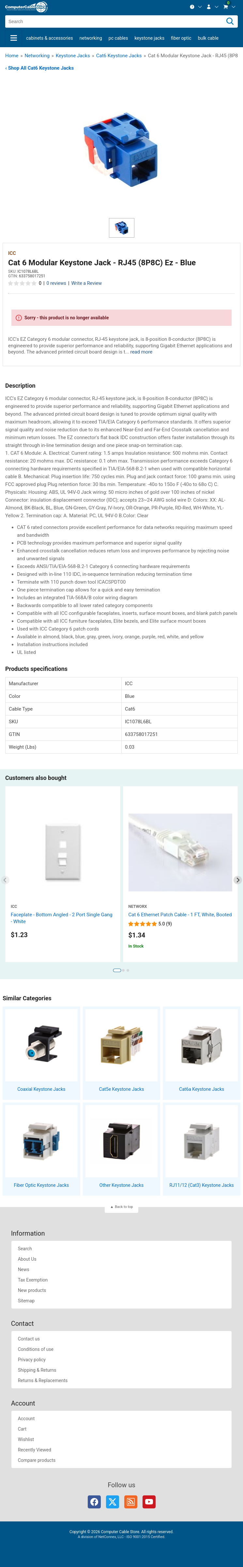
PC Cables (118, 38)
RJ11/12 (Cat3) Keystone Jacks (202, 1185)
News (23, 1269)
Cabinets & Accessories (49, 38)
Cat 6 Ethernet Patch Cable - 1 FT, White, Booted (180, 915)
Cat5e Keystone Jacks (121, 1089)
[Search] (229, 21)
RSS (131, 1502)
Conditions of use (35, 1349)
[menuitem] (196, 7)
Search (25, 1248)
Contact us (29, 1338)
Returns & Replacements (43, 1380)
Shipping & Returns (37, 1370)
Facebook (94, 1502)
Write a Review (86, 283)
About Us (27, 1259)
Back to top (124, 1207)
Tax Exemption (33, 1280)
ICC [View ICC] (12, 253)
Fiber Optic (181, 38)
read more (141, 352)
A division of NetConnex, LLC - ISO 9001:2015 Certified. (121, 1537)
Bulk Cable (208, 38)
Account (26, 1418)
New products (32, 1290)
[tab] (117, 970)
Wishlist (26, 1439)
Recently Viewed (34, 1449)
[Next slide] (238, 880)
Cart (22, 1429)
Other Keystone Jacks (121, 1185)
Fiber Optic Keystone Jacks (41, 1185)
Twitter (112, 1502)
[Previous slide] (5, 880)
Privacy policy (32, 1359)
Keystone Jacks (149, 38)
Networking (91, 38)
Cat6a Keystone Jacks (201, 1089)
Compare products (37, 1460)
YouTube (149, 1502)
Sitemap (26, 1300)
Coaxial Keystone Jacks (41, 1089)
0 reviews (56, 283)
